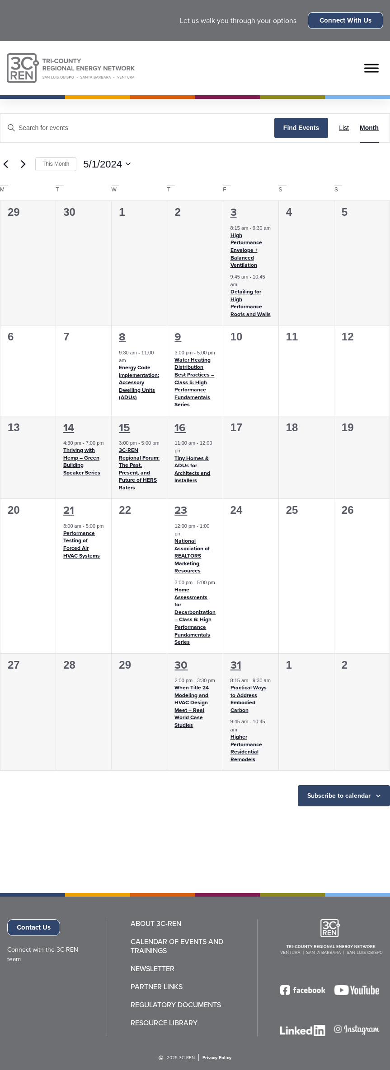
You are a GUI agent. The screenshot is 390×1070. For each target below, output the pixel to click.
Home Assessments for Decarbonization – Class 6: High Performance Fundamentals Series (195, 616)
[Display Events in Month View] (369, 128)
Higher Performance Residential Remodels (246, 748)
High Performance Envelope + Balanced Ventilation (246, 250)
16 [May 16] (180, 427)
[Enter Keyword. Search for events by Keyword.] (137, 128)
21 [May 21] (68, 510)
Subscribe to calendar (339, 795)
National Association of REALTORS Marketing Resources (192, 556)
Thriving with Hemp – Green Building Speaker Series (81, 461)
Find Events (301, 127)
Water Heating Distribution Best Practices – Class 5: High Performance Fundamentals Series (194, 382)
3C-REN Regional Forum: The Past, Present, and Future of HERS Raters (139, 469)
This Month (55, 164)
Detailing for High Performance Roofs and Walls (250, 303)
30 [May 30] (181, 665)
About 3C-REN (156, 923)
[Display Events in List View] (344, 128)
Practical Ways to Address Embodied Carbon (248, 699)
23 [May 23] (180, 510)
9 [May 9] (177, 337)
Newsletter (152, 968)
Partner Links (157, 986)
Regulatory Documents (176, 1005)
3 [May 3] (233, 212)
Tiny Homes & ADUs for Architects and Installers (192, 469)
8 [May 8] (122, 337)
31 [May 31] (235, 665)
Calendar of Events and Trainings (177, 946)
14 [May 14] (68, 427)
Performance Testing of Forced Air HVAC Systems (81, 544)
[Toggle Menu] (371, 68)
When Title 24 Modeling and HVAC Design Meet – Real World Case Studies (191, 706)
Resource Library (164, 1023)
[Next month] (23, 163)
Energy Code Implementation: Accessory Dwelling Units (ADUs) (139, 382)
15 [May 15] (124, 427)
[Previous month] (5, 163)
